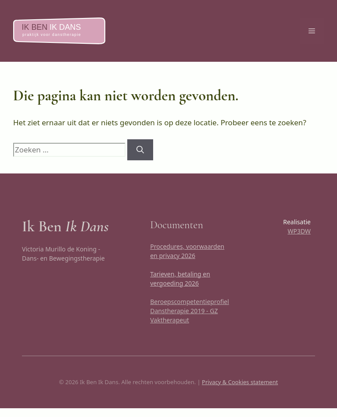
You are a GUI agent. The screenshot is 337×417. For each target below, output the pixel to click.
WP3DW (299, 231)
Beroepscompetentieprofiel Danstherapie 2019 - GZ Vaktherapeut (189, 310)
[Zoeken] (140, 149)
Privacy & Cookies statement (240, 382)
